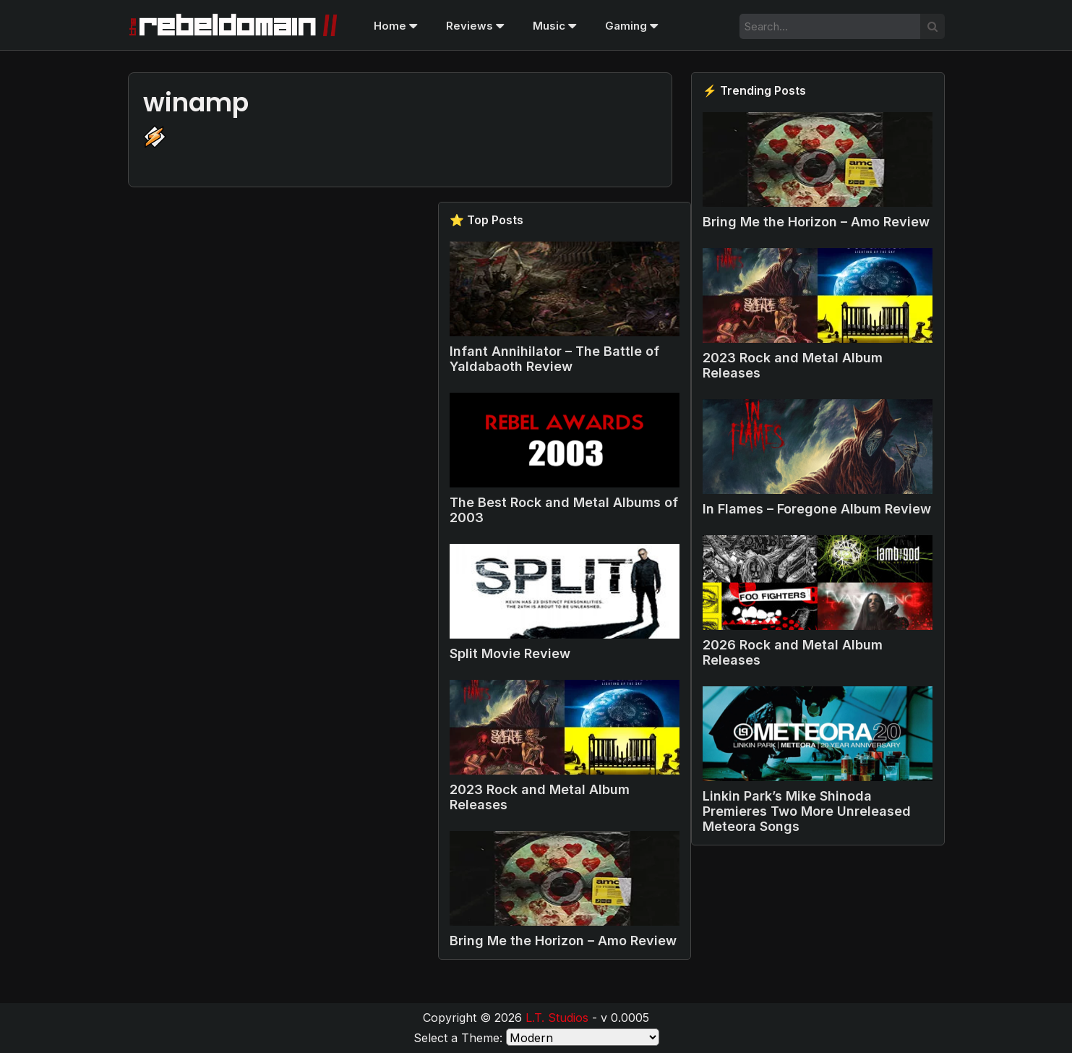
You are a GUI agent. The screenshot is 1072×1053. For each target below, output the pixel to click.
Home (395, 26)
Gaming (631, 26)
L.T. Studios (557, 1017)
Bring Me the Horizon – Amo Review (816, 221)
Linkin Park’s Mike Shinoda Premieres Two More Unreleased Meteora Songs (807, 811)
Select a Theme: (457, 1038)
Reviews (475, 26)
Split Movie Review (510, 653)
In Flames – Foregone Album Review (817, 508)
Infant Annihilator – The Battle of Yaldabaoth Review (554, 359)
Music (554, 26)
